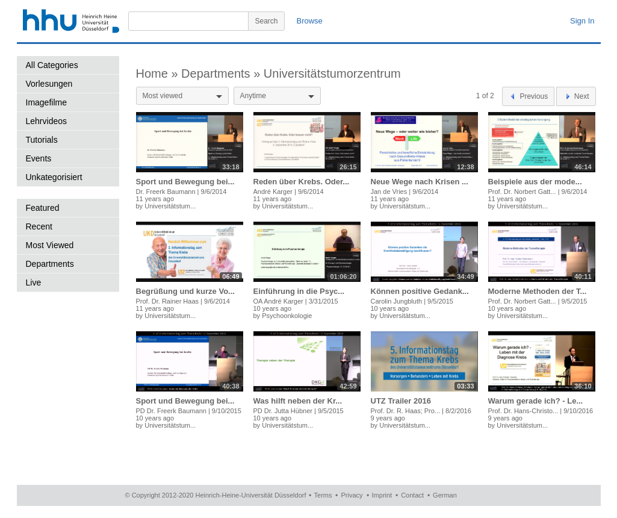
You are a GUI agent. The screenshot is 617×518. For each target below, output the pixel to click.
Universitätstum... (170, 206)
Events (39, 158)
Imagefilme (46, 102)
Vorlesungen (49, 84)
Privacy (351, 495)
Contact (412, 495)
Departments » (222, 73)
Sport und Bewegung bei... (185, 181)
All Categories (52, 65)
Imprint (382, 495)
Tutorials (42, 140)
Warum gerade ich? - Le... (535, 400)
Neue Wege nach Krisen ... (419, 181)
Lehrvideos (46, 121)
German (445, 495)
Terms (323, 495)
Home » (159, 73)
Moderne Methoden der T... (537, 291)
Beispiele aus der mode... (535, 181)
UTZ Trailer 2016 (401, 400)
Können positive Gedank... (420, 291)
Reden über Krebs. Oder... (301, 181)
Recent (39, 226)
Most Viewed (50, 245)
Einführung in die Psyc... (299, 291)
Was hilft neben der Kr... (298, 400)
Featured (43, 208)
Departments (50, 264)
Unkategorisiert (54, 177)
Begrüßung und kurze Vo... (185, 291)
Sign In (582, 20)
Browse (310, 20)
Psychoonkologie (287, 315)
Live (34, 282)
